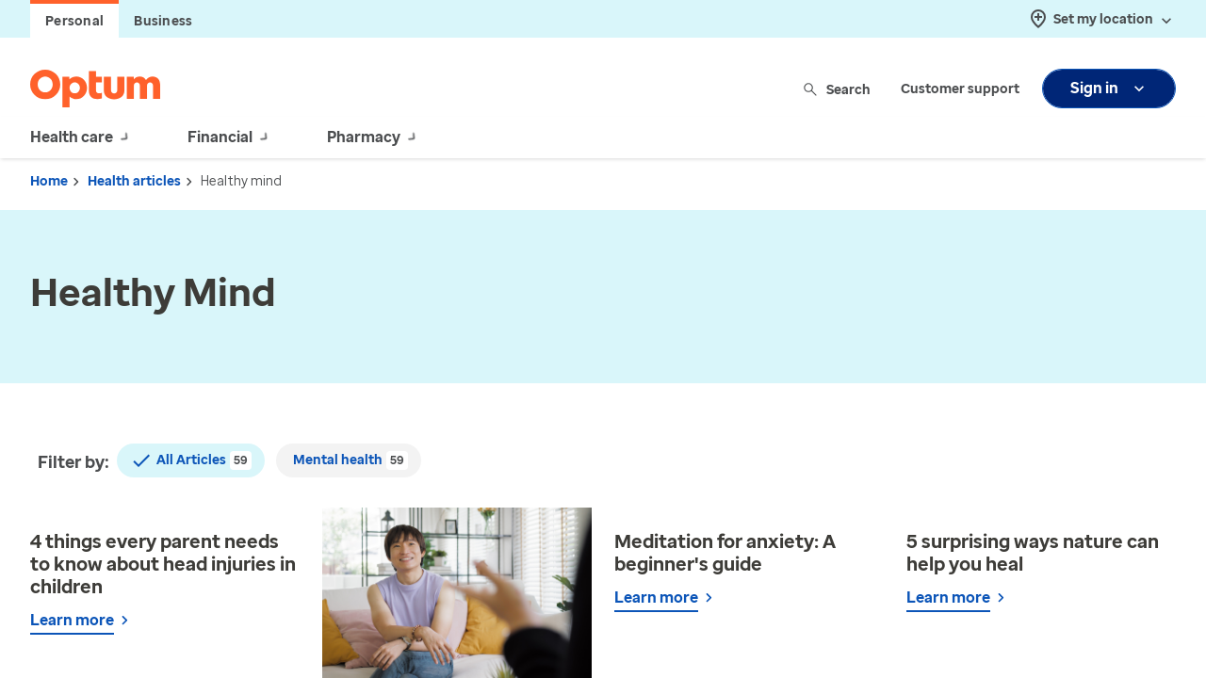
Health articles (134, 181)
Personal (74, 21)
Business (163, 21)
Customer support (960, 89)
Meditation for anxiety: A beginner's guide (725, 552)
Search (838, 89)
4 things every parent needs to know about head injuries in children (163, 564)
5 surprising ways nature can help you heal (1032, 552)
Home (49, 181)
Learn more (72, 620)
